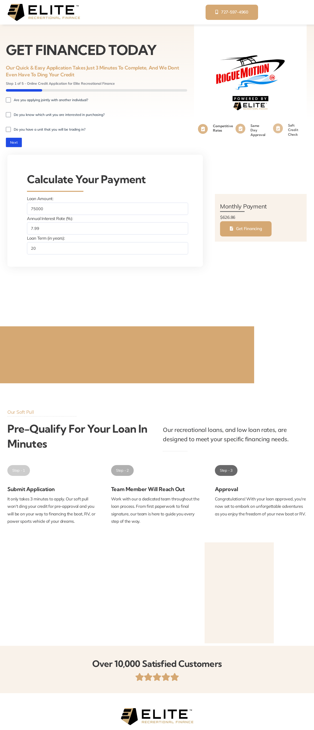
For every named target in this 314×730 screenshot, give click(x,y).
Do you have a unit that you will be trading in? (49, 129)
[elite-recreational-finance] (43, 5)
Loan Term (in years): (46, 238)
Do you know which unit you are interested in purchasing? (59, 114)
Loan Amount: (40, 198)
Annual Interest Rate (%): (50, 218)
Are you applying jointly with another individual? (51, 100)
